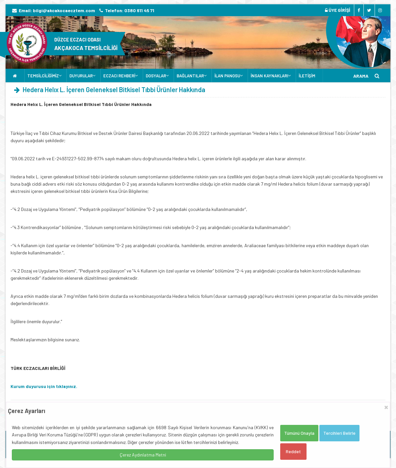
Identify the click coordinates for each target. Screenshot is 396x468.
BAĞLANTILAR (190, 75)
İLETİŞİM (307, 75)
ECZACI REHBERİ (119, 75)
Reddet (293, 451)
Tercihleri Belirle (339, 433)
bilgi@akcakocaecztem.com (64, 10)
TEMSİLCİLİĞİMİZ (43, 75)
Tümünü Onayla (299, 433)
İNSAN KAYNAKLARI (269, 75)
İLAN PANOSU (227, 75)
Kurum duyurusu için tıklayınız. (44, 386)
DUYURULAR (81, 75)
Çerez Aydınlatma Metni (143, 454)
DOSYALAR (156, 75)
